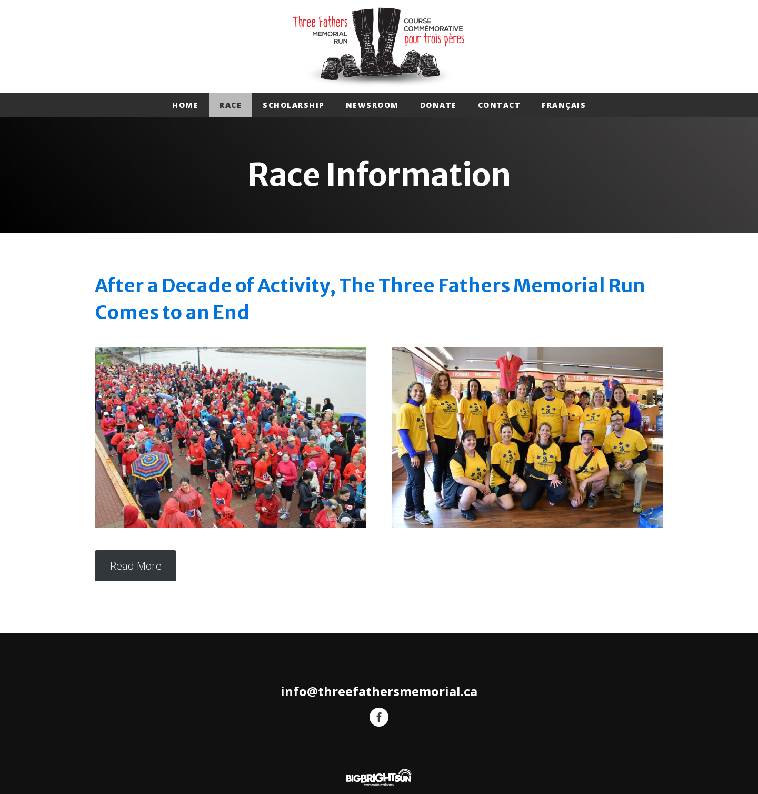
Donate (438, 105)
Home (185, 105)
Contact (499, 105)
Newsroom (372, 105)
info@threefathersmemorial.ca (379, 691)
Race (231, 105)
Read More (136, 566)
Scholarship (294, 105)
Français (564, 105)
